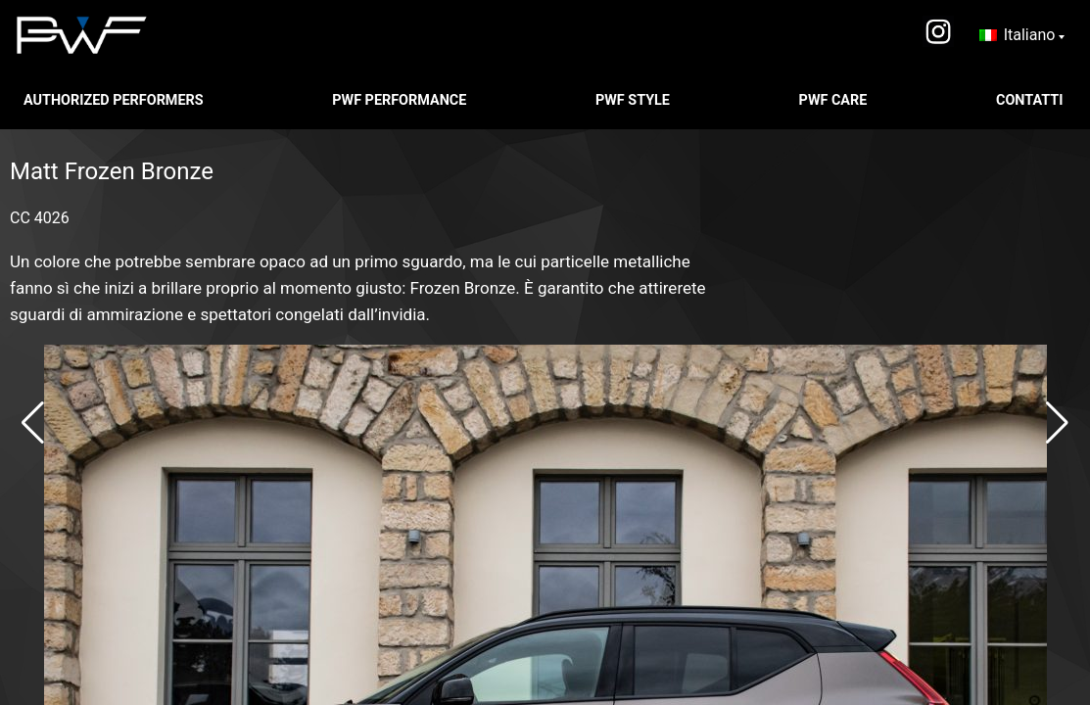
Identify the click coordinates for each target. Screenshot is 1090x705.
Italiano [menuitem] (1030, 34)
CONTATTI (1031, 100)
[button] (33, 423)
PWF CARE (835, 100)
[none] (1022, 35)
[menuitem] (1022, 35)
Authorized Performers (115, 100)
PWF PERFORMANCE (401, 100)
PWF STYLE (634, 100)
